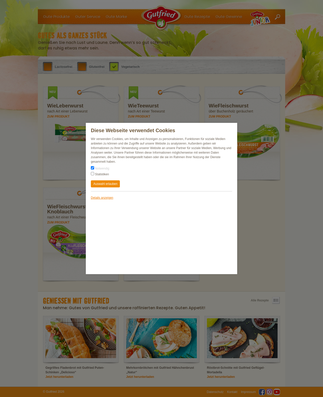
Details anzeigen (102, 198)
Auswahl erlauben (105, 184)
